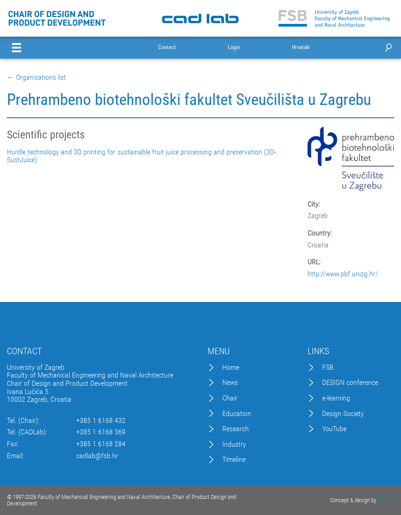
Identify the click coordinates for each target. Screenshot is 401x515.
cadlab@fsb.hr (97, 456)
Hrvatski (301, 47)
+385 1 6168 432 (101, 420)
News (230, 382)
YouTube (334, 429)
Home (230, 367)
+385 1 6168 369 (101, 432)
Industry (234, 444)
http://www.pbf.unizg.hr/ (343, 274)
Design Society (343, 414)
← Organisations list (36, 77)
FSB (328, 367)
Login (234, 47)
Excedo (386, 500)
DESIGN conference (350, 382)
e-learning (336, 398)
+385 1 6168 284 (101, 444)
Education (236, 414)
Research (235, 429)
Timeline (234, 459)
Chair (229, 398)
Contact (167, 47)
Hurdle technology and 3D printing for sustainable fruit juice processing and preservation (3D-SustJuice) (141, 156)
